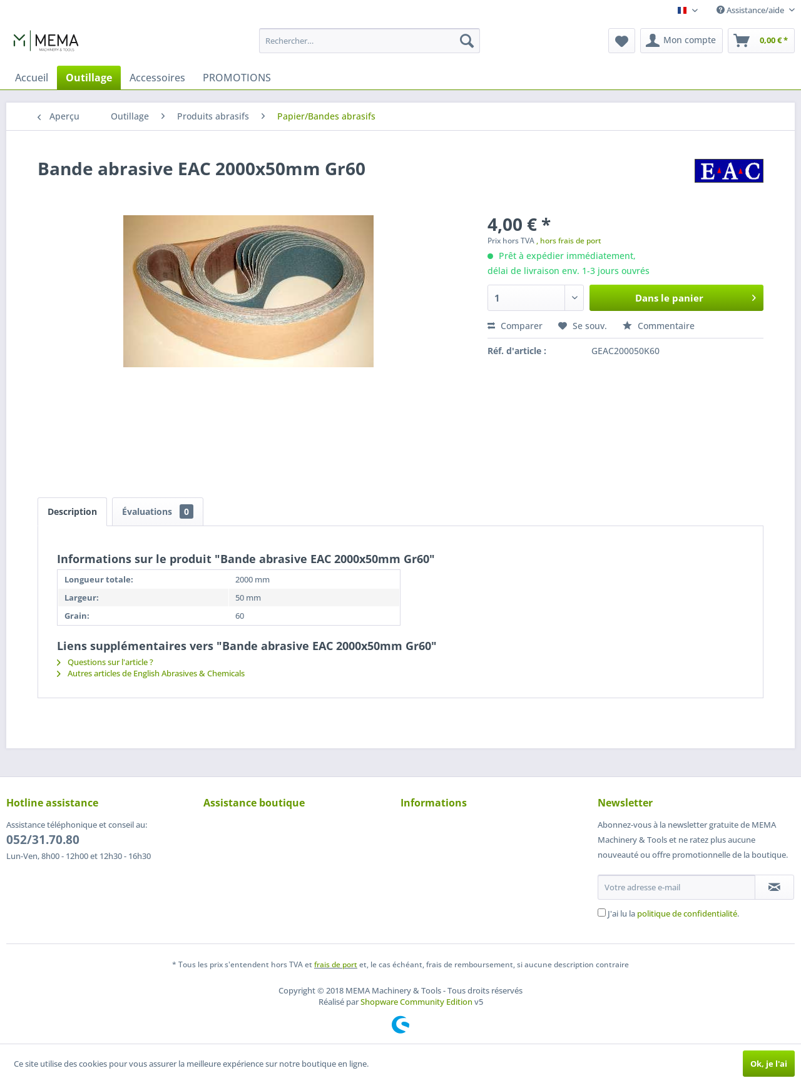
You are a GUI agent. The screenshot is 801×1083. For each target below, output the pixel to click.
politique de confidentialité (687, 913)
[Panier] (761, 40)
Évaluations (157, 511)
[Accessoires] (157, 77)
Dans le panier (695, 296)
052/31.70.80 (42, 839)
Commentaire (659, 326)
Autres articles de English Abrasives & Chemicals (151, 673)
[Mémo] (621, 40)
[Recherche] (467, 40)
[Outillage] (89, 77)
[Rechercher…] (369, 40)
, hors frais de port (568, 240)
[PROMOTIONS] (237, 77)
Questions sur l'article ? (105, 662)
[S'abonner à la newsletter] (774, 887)
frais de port (335, 964)
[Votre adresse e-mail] (676, 887)
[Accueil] (31, 77)
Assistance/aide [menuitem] (751, 10)
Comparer (515, 326)
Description (72, 511)
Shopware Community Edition (416, 1001)
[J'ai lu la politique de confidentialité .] (602, 912)
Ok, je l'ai (768, 1063)
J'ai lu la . (673, 913)
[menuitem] (369, 40)
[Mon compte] (681, 40)
